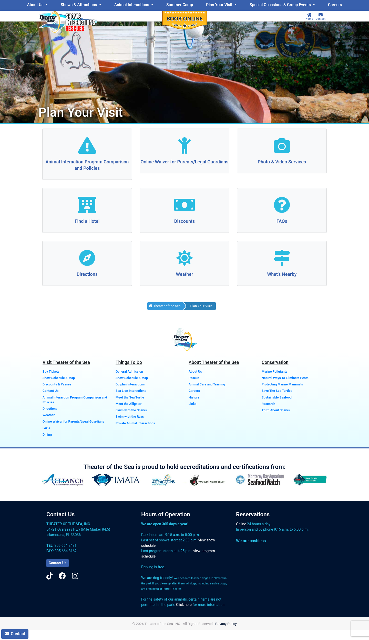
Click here (184, 605)
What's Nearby (281, 274)
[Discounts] (184, 205)
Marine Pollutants (274, 371)
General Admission (129, 371)
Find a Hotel (87, 221)
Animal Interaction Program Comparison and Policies (75, 399)
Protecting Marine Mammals (282, 384)
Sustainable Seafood (277, 397)
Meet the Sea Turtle (130, 397)
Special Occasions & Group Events (281, 5)
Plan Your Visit (219, 5)
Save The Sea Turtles (277, 391)
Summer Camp (179, 5)
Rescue (194, 378)
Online (241, 524)
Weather (184, 274)
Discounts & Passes (57, 384)
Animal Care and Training (207, 384)
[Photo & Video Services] (282, 146)
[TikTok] (49, 576)
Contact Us (50, 391)
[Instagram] (75, 576)
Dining (47, 434)
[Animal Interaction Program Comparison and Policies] (87, 146)
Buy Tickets (51, 371)
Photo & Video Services (282, 161)
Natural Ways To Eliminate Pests (285, 378)
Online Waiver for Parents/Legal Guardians (185, 161)
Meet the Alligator (128, 404)
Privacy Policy (226, 624)
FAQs (281, 221)
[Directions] (87, 258)
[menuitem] (37, 5)
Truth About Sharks (276, 410)
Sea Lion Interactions (131, 391)
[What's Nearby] (282, 258)
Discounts (184, 221)
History (194, 397)
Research (268, 404)
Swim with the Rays (130, 416)
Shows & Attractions (79, 5)
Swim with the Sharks (131, 410)
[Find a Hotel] (87, 205)
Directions (87, 274)
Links (192, 404)
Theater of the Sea (164, 306)
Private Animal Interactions (135, 423)
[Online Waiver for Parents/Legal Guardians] (184, 146)
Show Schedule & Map (59, 378)
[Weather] (184, 258)
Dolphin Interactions (130, 384)
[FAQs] (282, 205)
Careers (335, 5)
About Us (36, 5)
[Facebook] (62, 576)
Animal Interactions (132, 5)
